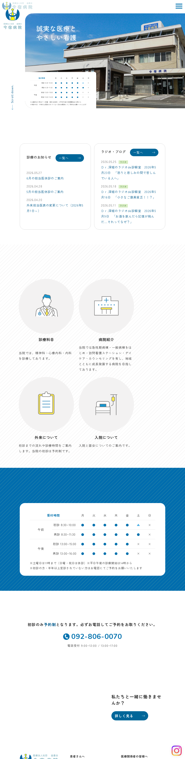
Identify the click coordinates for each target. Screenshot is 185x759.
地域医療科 (128, 666)
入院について (79, 679)
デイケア (76, 685)
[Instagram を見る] (177, 751)
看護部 (125, 672)
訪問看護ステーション (85, 691)
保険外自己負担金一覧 (148, 722)
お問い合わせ (79, 704)
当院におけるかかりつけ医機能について (137, 727)
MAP (56, 677)
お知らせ (76, 698)
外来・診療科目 (80, 666)
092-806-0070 (92, 539)
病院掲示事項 (154, 717)
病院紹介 (76, 672)
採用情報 (127, 679)
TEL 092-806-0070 (33, 682)
